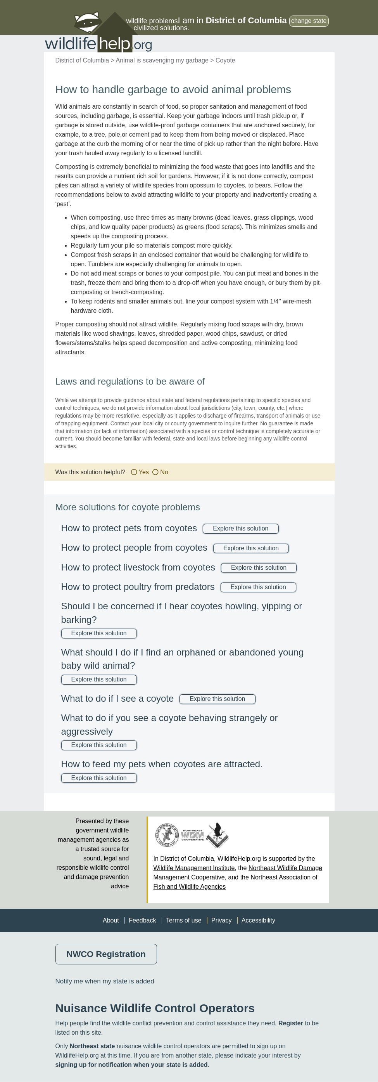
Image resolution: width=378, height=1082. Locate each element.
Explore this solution (240, 528)
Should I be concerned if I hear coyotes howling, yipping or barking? (181, 612)
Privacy (221, 920)
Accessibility (258, 920)
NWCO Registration (106, 954)
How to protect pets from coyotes (129, 528)
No (164, 472)
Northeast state (92, 1046)
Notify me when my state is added (104, 981)
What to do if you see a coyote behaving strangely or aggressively (169, 724)
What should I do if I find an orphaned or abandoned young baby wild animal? (182, 659)
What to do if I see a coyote (117, 698)
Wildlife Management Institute (194, 868)
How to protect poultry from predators (138, 586)
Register (290, 1023)
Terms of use (184, 920)
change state (309, 20)
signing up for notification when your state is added (131, 1064)
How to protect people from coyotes (134, 547)
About (111, 920)
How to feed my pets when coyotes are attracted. (162, 764)
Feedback (142, 920)
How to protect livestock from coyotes (138, 567)
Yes (144, 472)
